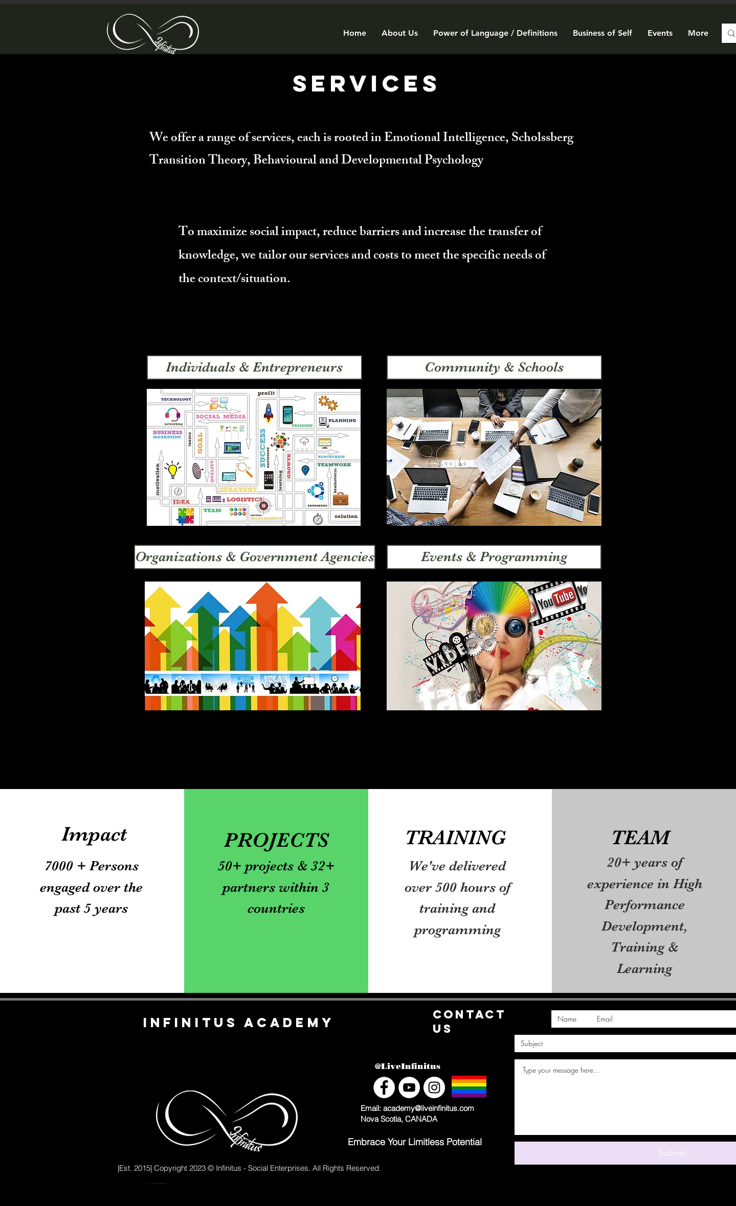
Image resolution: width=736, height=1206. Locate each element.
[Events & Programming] (494, 557)
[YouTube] (409, 1087)
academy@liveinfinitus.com (428, 1108)
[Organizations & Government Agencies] (254, 557)
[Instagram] (434, 1087)
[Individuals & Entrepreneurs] (254, 367)
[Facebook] (384, 1087)
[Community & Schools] (494, 367)
